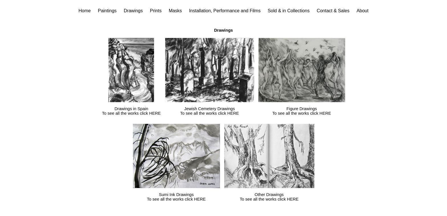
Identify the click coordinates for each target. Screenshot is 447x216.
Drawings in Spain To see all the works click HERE (131, 111)
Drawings (133, 10)
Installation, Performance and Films (225, 10)
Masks (175, 10)
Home (84, 10)
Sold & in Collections (289, 10)
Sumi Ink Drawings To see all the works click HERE (176, 196)
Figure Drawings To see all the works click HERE (301, 111)
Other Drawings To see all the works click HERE (269, 196)
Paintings (107, 10)
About (363, 10)
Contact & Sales (333, 10)
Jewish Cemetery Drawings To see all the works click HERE (209, 111)
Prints (155, 10)
